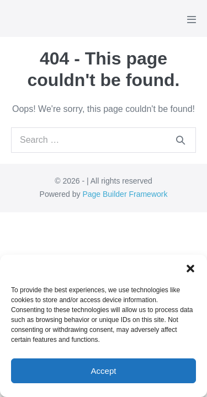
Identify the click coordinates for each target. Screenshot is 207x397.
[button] (190, 268)
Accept (103, 370)
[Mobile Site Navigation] (191, 19)
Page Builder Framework (124, 194)
